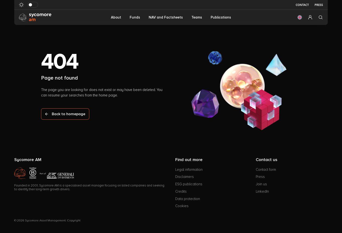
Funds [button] (135, 17)
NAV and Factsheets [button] (166, 17)
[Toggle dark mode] (33, 5)
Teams (196, 17)
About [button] (116, 17)
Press (318, 5)
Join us (261, 184)
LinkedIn (262, 191)
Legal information (189, 169)
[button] (299, 17)
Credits (181, 191)
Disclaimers (184, 177)
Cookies (182, 206)
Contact (302, 5)
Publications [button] (221, 17)
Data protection (187, 199)
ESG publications (188, 184)
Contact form (266, 169)
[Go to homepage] (35, 17)
